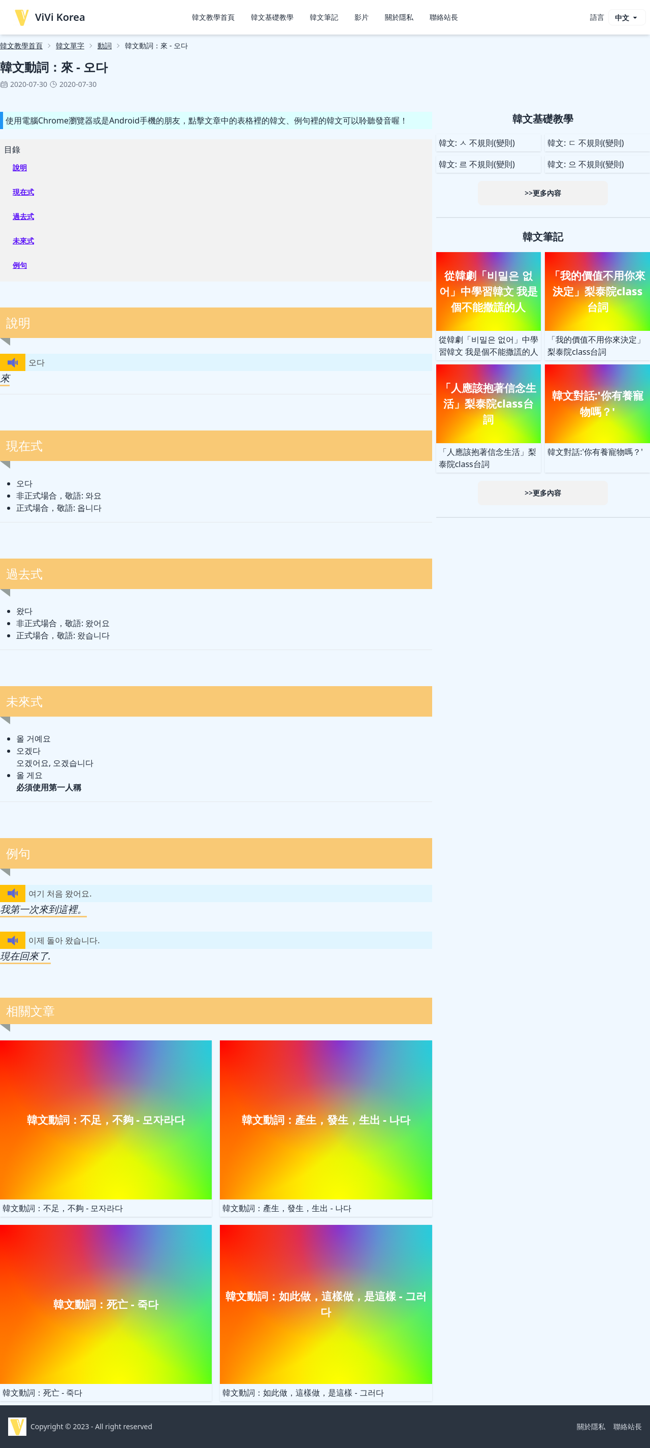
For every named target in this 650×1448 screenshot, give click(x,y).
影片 (361, 17)
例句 (20, 265)
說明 (20, 167)
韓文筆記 (324, 17)
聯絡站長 (444, 17)
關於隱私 (399, 17)
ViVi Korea (49, 17)
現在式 (23, 192)
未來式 (23, 240)
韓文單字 (70, 45)
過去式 (23, 216)
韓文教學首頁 (213, 17)
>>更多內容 (543, 193)
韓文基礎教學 (272, 17)
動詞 (105, 45)
